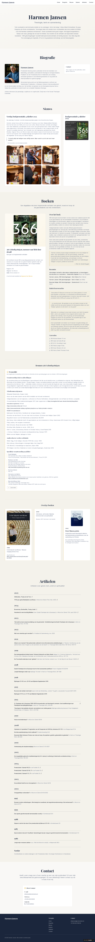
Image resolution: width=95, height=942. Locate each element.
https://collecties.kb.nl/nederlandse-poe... (18, 478)
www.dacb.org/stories (13, 403)
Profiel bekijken (29, 903)
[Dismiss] (93, 940)
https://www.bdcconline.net (14, 406)
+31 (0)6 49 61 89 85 (29, 899)
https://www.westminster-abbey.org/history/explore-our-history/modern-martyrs (29, 408)
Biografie (64, 2)
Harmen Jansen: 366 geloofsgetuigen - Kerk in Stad (64, 279)
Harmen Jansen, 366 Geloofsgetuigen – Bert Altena (64, 277)
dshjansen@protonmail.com (31, 894)
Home (58, 2)
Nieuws (71, 2)
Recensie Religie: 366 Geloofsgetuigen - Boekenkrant (64, 282)
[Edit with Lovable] (87, 940)
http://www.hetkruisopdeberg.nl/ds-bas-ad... (19, 467)
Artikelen (84, 2)
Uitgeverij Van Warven (27, 276)
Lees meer (12, 487)
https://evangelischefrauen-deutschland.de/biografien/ (62, 401)
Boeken (78, 2)
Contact (91, 2)
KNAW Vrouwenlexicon (13, 410)
